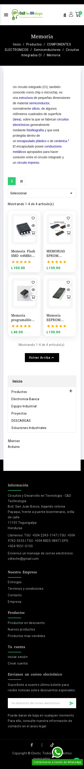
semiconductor (39, 103)
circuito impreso (28, 162)
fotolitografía (35, 130)
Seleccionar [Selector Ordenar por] (42, 193)
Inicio (17, 381)
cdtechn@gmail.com (23, 558)
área (17, 119)
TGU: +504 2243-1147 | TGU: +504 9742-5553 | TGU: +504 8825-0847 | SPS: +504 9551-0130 (41, 540)
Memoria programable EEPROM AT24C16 (21, 317)
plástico (41, 141)
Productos (19, 392)
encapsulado (26, 141)
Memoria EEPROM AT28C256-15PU (60, 317)
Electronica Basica (25, 399)
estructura (26, 98)
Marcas (14, 440)
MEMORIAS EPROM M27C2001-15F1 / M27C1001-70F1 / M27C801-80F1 (60, 253)
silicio (36, 108)
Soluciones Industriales (29, 428)
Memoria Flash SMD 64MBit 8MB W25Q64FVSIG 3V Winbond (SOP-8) (23, 253)
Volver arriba (42, 357)
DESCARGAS (21, 420)
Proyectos (19, 413)
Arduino (14, 447)
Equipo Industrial (24, 406)
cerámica (60, 141)
